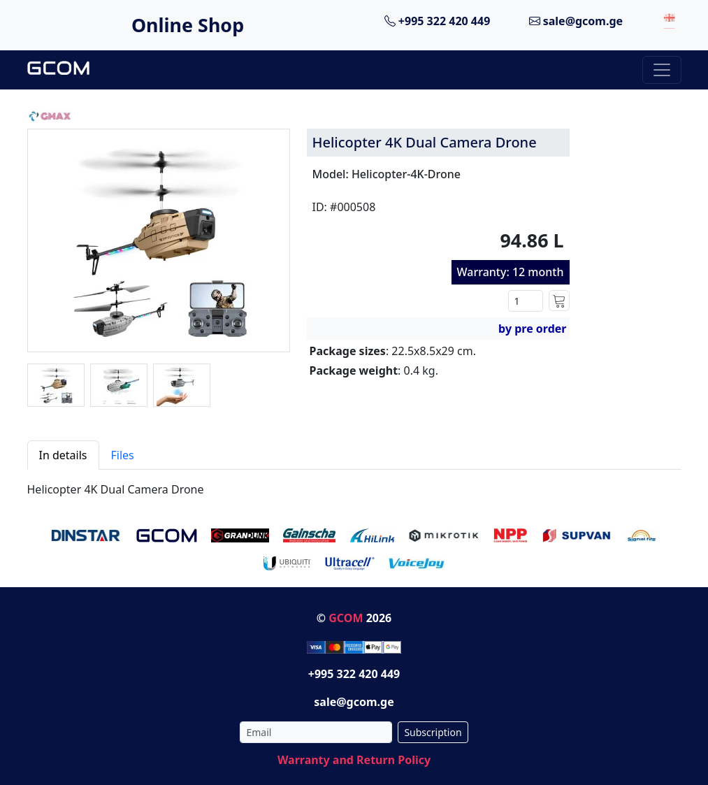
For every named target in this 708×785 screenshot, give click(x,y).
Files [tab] (122, 455)
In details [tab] (63, 455)
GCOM (345, 618)
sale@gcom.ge (576, 21)
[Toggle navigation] (661, 70)
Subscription (432, 732)
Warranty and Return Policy (354, 760)
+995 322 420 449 (437, 21)
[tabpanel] (354, 484)
